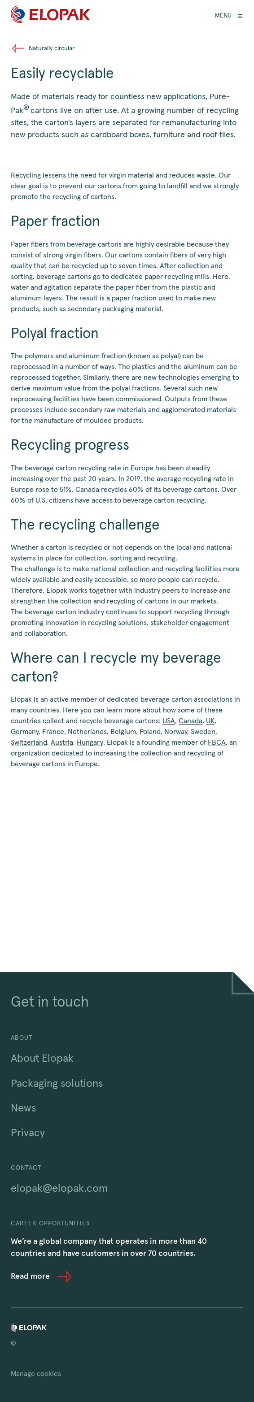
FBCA (217, 742)
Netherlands (87, 731)
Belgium (123, 731)
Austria (62, 742)
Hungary (90, 742)
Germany (25, 731)
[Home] (50, 15)
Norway (175, 731)
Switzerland (29, 742)
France (53, 731)
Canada (190, 721)
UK (210, 721)
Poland (150, 731)
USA (168, 721)
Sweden (203, 731)
